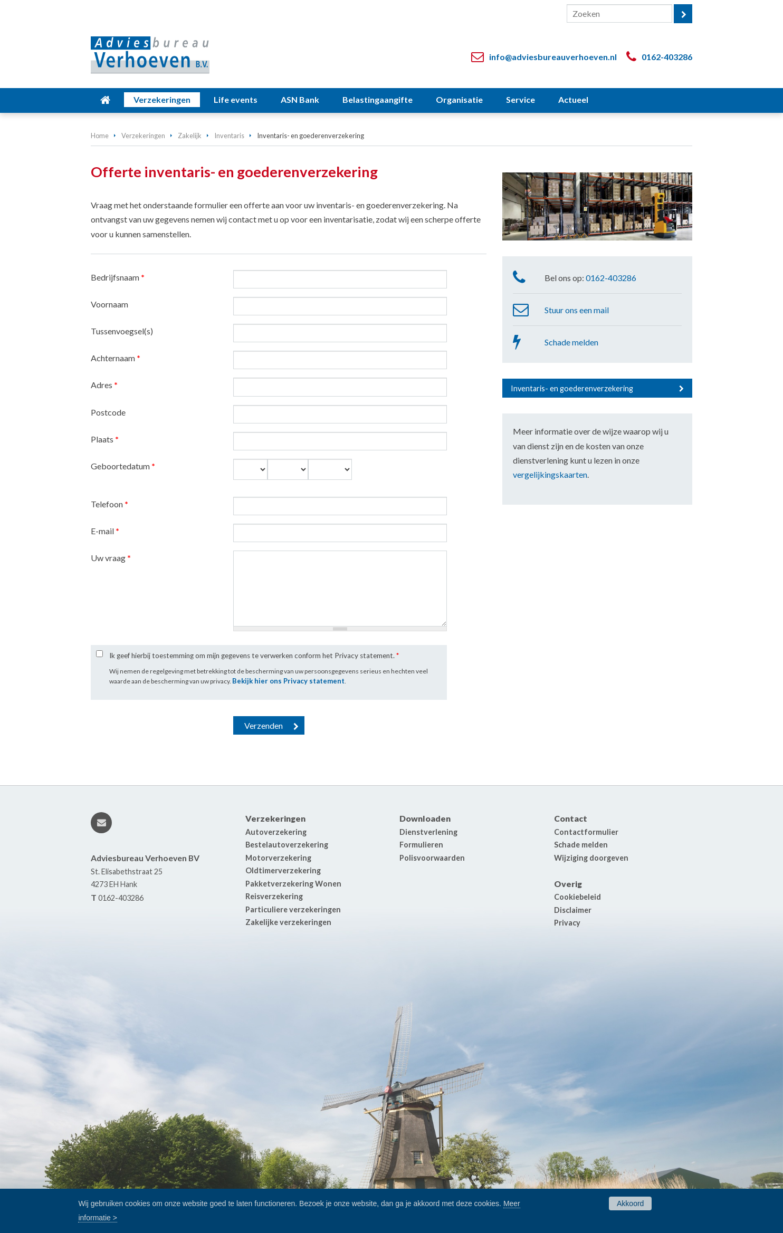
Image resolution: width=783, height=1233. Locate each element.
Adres (104, 385)
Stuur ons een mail (577, 310)
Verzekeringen (143, 135)
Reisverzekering (274, 896)
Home (100, 135)
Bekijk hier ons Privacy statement (288, 681)
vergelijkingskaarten (550, 474)
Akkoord (630, 1203)
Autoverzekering (276, 831)
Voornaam (109, 304)
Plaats (105, 439)
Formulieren (421, 844)
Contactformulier (586, 831)
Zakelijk (190, 135)
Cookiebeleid (577, 896)
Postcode (108, 412)
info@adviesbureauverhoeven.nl (553, 57)
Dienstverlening (428, 831)
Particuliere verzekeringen (293, 909)
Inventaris (229, 135)
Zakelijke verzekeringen (288, 922)
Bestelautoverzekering (286, 844)
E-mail (105, 531)
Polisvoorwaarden (432, 857)
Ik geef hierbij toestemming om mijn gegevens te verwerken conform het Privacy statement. (254, 655)
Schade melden (571, 342)
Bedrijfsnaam (118, 277)
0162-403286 (667, 57)
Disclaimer (572, 910)
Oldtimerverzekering (283, 870)
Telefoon (109, 504)
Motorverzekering (278, 857)
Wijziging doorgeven (591, 857)
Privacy (567, 922)
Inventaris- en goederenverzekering (572, 388)
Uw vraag (111, 558)
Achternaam (115, 358)
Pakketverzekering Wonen (293, 883)
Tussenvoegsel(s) (122, 331)
